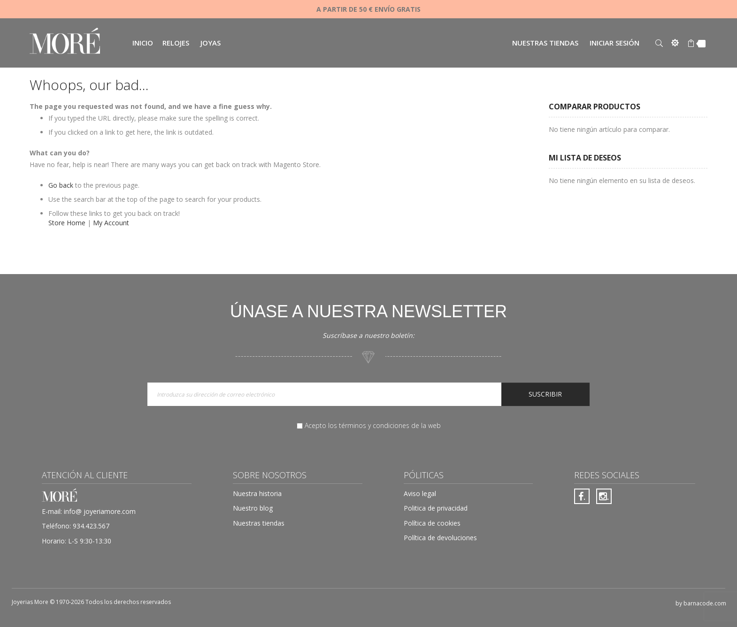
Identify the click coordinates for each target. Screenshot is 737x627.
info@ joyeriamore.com (100, 511)
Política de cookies (432, 523)
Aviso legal (420, 493)
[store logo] (65, 42)
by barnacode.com (701, 603)
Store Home (66, 222)
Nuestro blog (253, 508)
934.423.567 (91, 525)
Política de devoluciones (440, 537)
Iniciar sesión (614, 42)
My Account (111, 222)
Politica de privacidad (436, 508)
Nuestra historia (257, 493)
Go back (60, 185)
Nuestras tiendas (545, 42)
